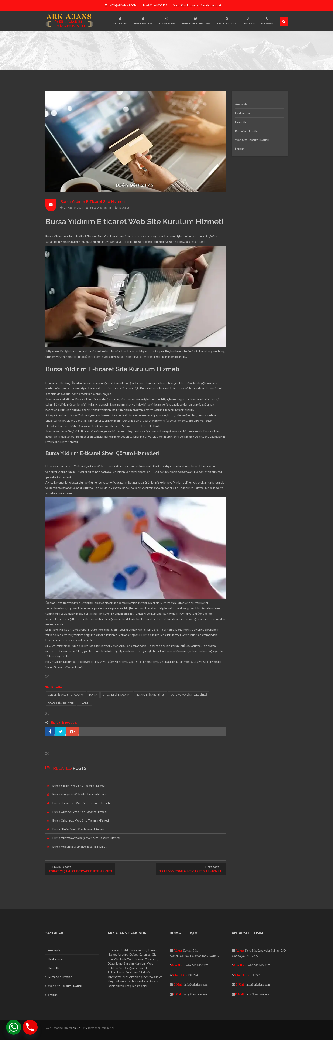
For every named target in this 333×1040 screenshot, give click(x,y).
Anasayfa (241, 104)
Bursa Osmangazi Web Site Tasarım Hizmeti (81, 803)
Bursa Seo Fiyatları (247, 131)
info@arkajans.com (120, 5)
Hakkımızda (242, 113)
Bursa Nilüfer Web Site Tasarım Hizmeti (78, 829)
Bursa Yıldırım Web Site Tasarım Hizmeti (78, 785)
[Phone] (30, 1027)
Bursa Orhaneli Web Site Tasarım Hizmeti (79, 811)
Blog (48, 661)
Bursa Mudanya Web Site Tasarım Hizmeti (79, 846)
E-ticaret (124, 207)
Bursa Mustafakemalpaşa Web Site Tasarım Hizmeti (86, 838)
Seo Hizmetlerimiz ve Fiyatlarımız (157, 661)
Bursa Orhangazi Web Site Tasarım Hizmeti (80, 820)
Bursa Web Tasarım (101, 207)
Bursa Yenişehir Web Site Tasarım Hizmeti (79, 794)
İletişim (240, 148)
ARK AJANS (79, 1028)
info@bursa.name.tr (195, 994)
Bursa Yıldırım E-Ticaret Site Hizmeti (92, 201)
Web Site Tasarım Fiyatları (252, 140)
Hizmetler (241, 122)
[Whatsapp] (13, 1027)
